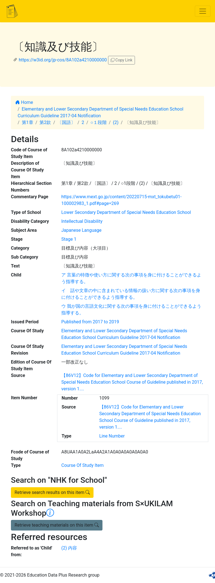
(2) (115, 122)
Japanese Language (81, 230)
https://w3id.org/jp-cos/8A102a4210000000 (63, 60)
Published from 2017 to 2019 (90, 321)
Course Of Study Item (82, 465)
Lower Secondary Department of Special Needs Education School (126, 212)
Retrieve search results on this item (52, 492)
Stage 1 (68, 239)
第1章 (27, 122)
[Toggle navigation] (203, 11)
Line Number (112, 436)
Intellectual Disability (81, 221)
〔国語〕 (66, 122)
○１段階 (98, 122)
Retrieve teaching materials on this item (57, 525)
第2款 (45, 122)
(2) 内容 (69, 548)
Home (24, 102)
